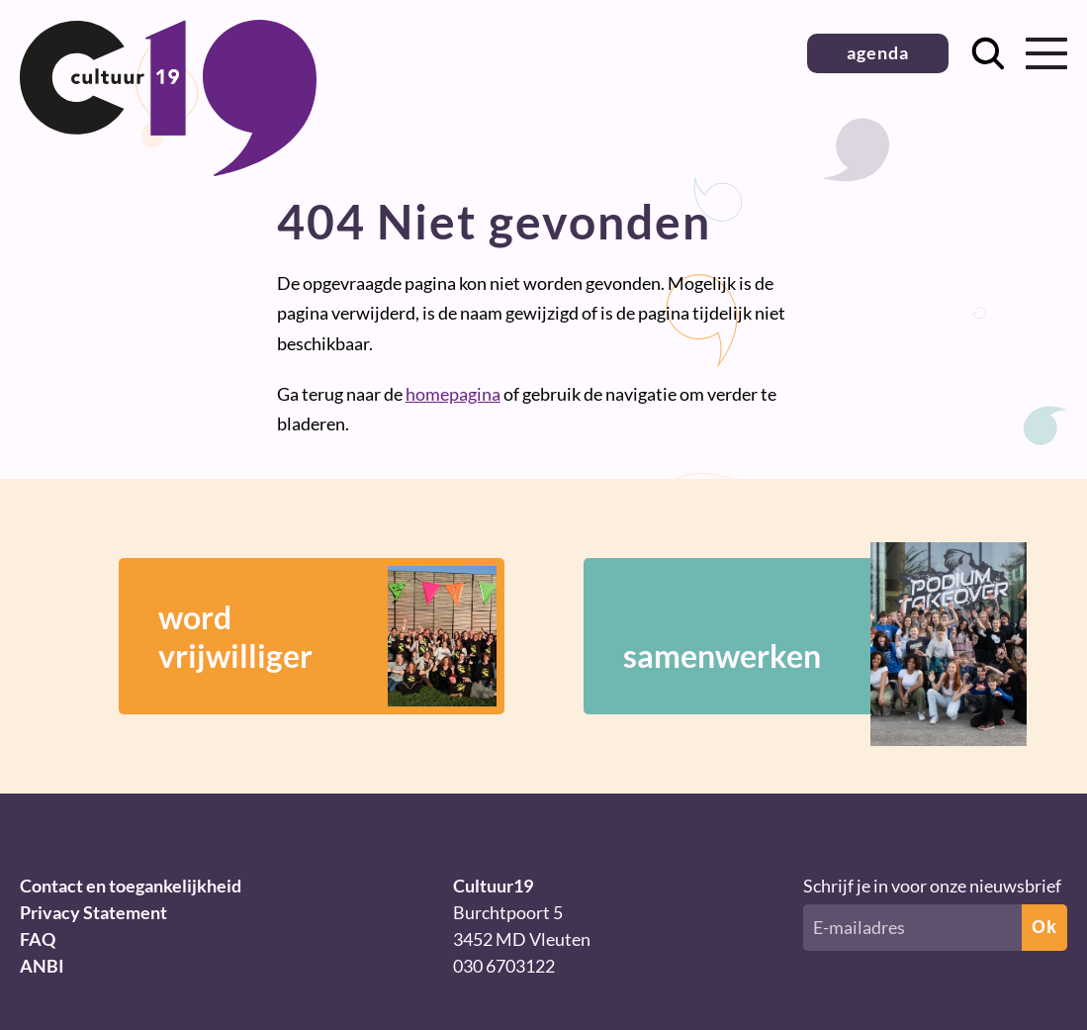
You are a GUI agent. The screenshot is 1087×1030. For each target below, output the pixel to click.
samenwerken (796, 636)
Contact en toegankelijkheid (130, 885)
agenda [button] (878, 52)
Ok (1044, 927)
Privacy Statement (93, 912)
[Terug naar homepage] (168, 169)
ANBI (42, 966)
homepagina (453, 394)
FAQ (37, 939)
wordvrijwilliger (327, 636)
